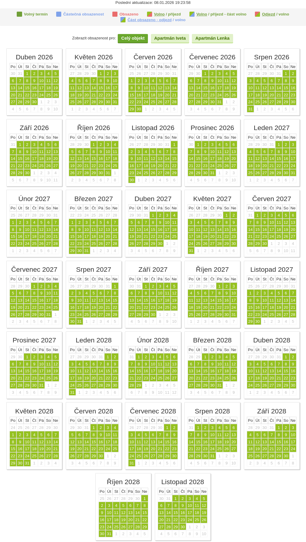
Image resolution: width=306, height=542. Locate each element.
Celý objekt (133, 38)
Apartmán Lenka (212, 38)
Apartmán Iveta (170, 38)
